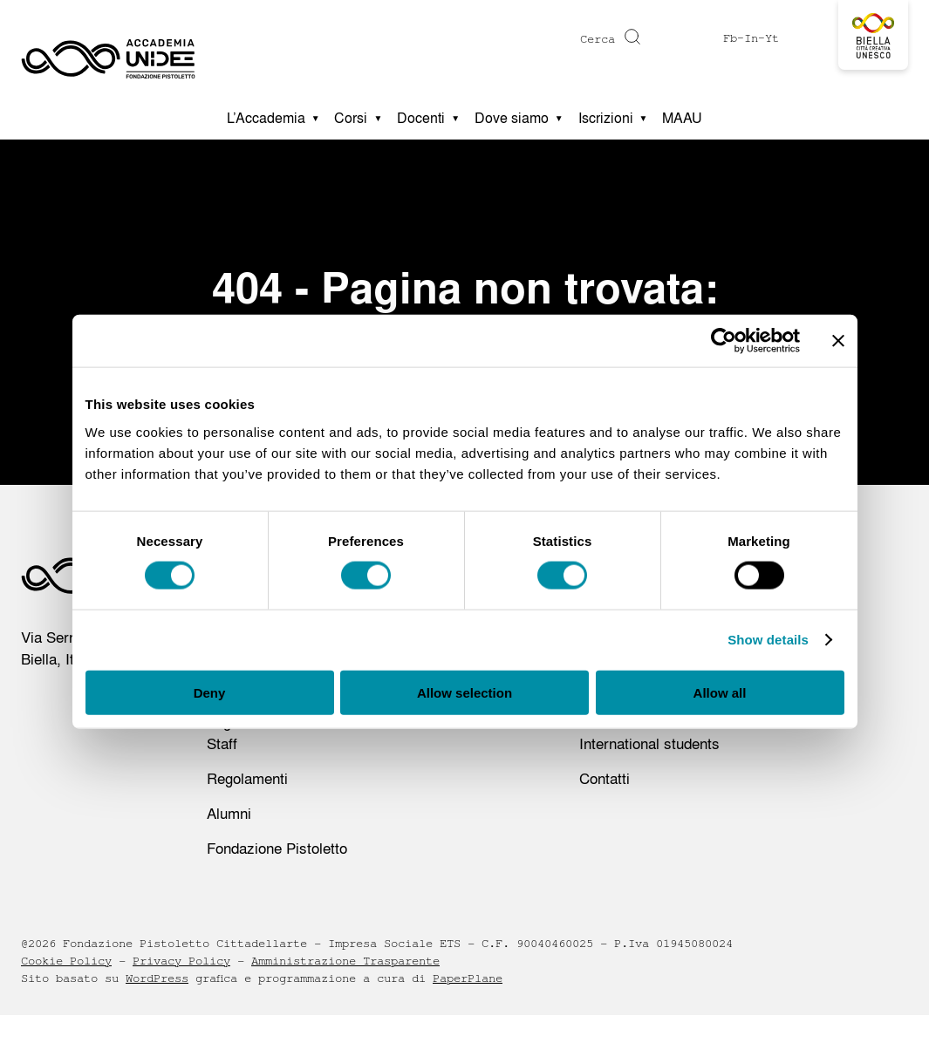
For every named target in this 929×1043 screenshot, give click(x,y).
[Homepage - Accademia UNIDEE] (108, 48)
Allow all (720, 692)
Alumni (229, 813)
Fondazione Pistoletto (277, 848)
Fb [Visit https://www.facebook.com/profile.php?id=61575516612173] (730, 38)
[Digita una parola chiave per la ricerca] (532, 39)
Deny (210, 692)
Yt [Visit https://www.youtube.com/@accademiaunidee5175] (772, 38)
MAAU (682, 117)
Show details (768, 639)
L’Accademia (266, 117)
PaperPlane (467, 978)
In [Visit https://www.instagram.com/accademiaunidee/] (751, 38)
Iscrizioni (605, 117)
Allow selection (464, 692)
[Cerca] (630, 36)
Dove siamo (512, 117)
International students (649, 743)
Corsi (350, 117)
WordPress (157, 978)
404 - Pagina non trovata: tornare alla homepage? (465, 311)
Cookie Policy (66, 961)
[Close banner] (838, 341)
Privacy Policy (181, 961)
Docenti (421, 117)
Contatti (604, 778)
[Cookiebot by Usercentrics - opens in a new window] (723, 341)
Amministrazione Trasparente (345, 961)
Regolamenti (247, 778)
